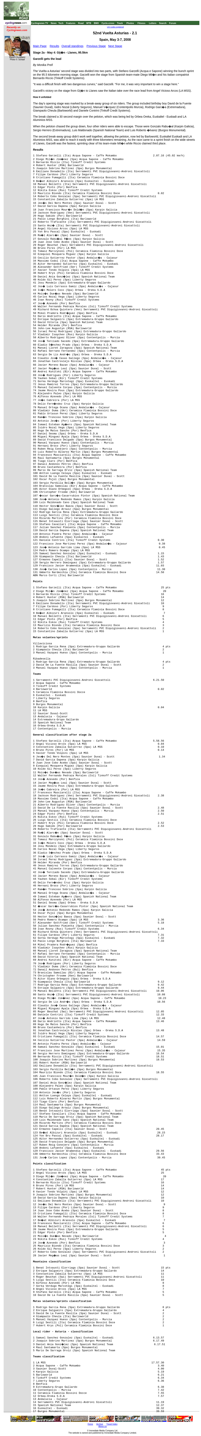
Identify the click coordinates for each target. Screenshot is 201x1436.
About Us (102, 1426)
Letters (152, 23)
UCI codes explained (115, 27)
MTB (88, 23)
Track (120, 23)
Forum (172, 23)
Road (81, 23)
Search (163, 23)
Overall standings (72, 46)
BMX (96, 23)
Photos (130, 23)
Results (54, 46)
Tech (60, 23)
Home (90, 1424)
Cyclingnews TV (39, 23)
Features (71, 23)
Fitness (141, 23)
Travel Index (112, 1424)
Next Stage (115, 46)
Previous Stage (96, 46)
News (54, 23)
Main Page (40, 46)
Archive (99, 1424)
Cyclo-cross (108, 23)
